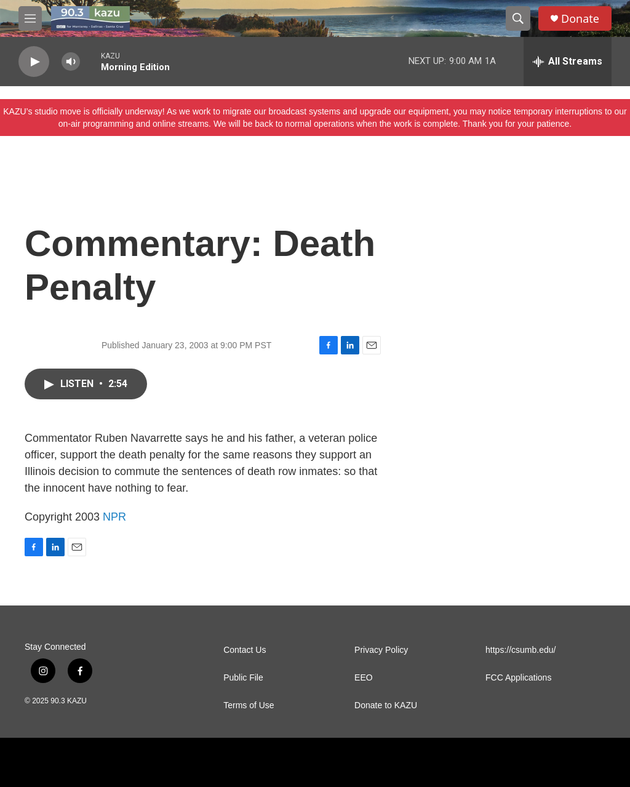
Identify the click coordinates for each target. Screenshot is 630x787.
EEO (363, 677)
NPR (114, 517)
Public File (243, 677)
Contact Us (244, 650)
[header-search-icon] (518, 18)
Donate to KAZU (385, 705)
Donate (580, 18)
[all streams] (568, 61)
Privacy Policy (381, 650)
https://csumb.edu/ (520, 650)
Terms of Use (248, 705)
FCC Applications (518, 677)
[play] (34, 62)
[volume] (70, 62)
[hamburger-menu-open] (30, 18)
